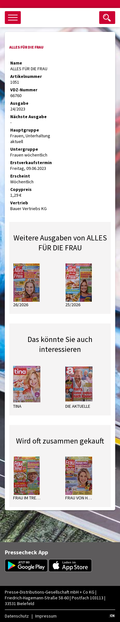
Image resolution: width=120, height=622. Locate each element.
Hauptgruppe (24, 130)
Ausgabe (19, 103)
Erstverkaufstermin (31, 162)
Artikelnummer (26, 76)
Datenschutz (17, 616)
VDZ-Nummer (23, 90)
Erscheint (20, 176)
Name (16, 63)
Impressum (46, 616)
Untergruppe (24, 149)
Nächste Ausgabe (28, 116)
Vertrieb (19, 203)
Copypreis (21, 189)
